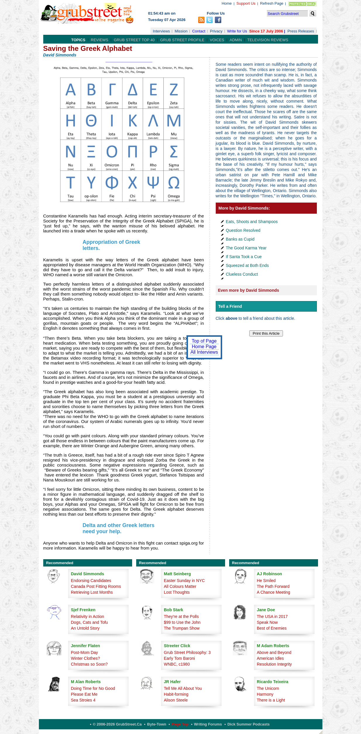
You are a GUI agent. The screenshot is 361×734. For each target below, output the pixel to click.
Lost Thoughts (177, 592)
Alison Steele (176, 700)
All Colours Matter (180, 586)
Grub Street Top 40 (134, 40)
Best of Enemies (272, 628)
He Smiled (266, 580)
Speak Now (267, 622)
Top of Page (204, 340)
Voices (217, 40)
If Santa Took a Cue (244, 256)
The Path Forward (273, 586)
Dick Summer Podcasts (248, 724)
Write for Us (237, 31)
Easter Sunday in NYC (184, 580)
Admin (236, 40)
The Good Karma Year (246, 248)
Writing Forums (208, 724)
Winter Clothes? (85, 658)
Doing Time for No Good (93, 688)
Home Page (204, 346)
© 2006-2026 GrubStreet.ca (117, 724)
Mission (181, 31)
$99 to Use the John (182, 622)
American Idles (270, 658)
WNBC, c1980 (177, 664)
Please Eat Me (84, 694)
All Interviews (204, 352)
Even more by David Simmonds (248, 290)
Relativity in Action (87, 616)
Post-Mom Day (84, 652)
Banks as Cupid (240, 239)
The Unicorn (268, 688)
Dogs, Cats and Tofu (89, 622)
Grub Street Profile (182, 40)
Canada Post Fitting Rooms (96, 586)
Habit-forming (176, 694)
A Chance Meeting (273, 592)
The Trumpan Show (182, 628)
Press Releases (300, 31)
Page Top (180, 724)
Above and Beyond (274, 652)
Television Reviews (267, 40)
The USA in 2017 (272, 616)
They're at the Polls (181, 616)
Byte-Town (156, 724)
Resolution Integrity (274, 664)
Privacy (216, 31)
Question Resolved (243, 230)
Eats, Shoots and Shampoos (252, 221)
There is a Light (271, 700)
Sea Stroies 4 (83, 700)
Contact (198, 31)
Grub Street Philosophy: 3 (187, 652)
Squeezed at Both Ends (247, 265)
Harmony (265, 694)
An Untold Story (85, 628)
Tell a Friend (230, 306)
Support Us (245, 3)
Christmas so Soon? (89, 664)
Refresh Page (272, 3)
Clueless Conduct (242, 274)
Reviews (99, 40)
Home (227, 3)
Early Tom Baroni (179, 658)
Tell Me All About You (183, 688)
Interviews (161, 31)
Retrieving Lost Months (92, 592)
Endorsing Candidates (91, 580)
